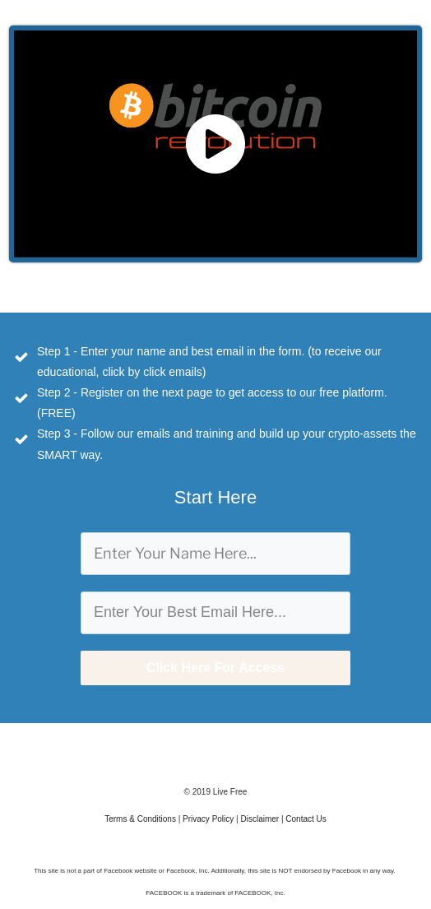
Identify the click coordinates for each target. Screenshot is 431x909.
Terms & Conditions (140, 818)
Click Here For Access (215, 668)
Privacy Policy (208, 818)
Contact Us (305, 818)
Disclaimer (259, 818)
